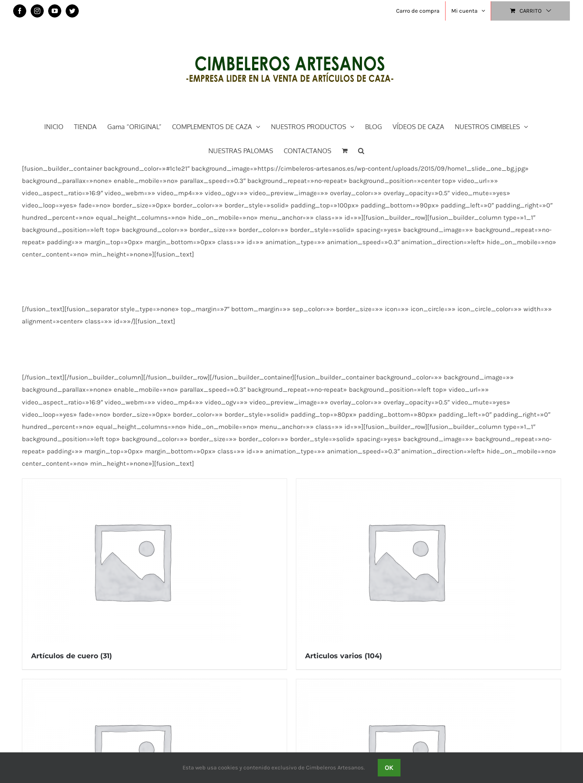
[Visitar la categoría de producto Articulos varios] (428, 574)
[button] (361, 150)
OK (389, 768)
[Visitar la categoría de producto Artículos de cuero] (154, 574)
